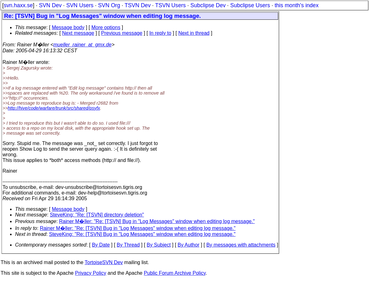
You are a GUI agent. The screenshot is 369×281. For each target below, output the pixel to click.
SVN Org (109, 5)
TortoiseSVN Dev (104, 262)
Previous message (122, 33)
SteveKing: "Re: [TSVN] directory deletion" (97, 214)
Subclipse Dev (208, 5)
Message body (68, 27)
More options (106, 27)
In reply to (160, 33)
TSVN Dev (138, 5)
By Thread (128, 244)
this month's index (297, 5)
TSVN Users (170, 5)
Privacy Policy (90, 273)
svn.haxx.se (18, 5)
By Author (188, 244)
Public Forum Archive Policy (174, 273)
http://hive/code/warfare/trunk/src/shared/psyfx (54, 108)
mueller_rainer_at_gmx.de (82, 44)
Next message (78, 33)
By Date (101, 244)
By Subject (158, 244)
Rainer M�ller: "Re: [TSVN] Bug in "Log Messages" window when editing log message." (157, 221)
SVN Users (79, 5)
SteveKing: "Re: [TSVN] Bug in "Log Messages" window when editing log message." (142, 234)
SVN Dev (50, 5)
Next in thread (194, 33)
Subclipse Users (250, 5)
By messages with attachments (241, 244)
